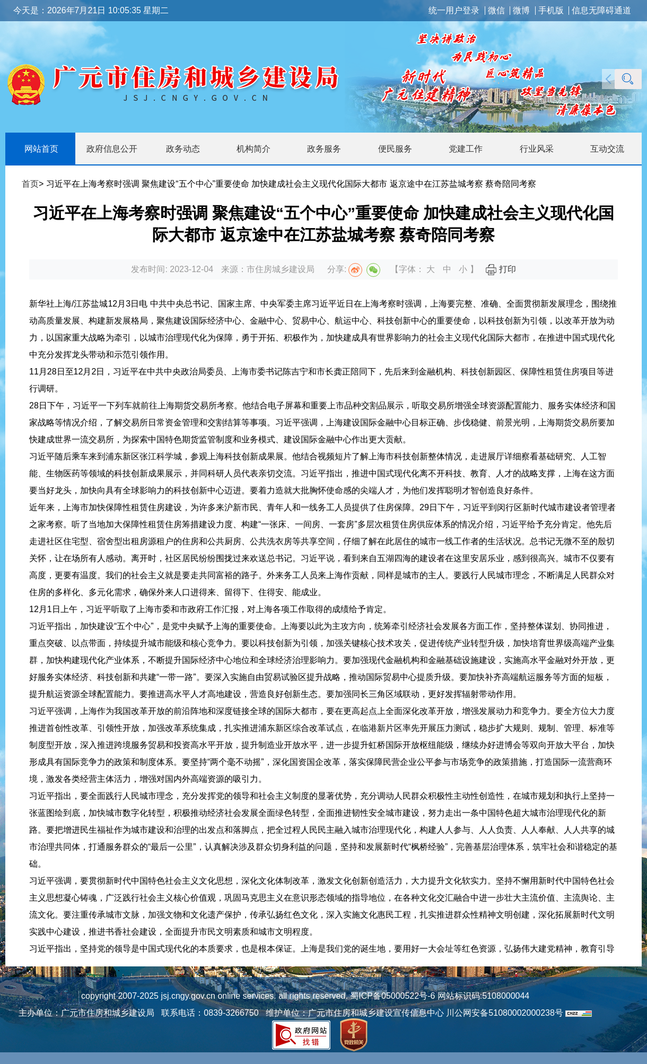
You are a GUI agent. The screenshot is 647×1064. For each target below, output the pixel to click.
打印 (500, 269)
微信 (496, 10)
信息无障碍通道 (601, 10)
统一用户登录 (454, 10)
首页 (30, 183)
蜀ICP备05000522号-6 (391, 995)
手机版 (551, 10)
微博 (521, 10)
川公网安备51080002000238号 (504, 1012)
